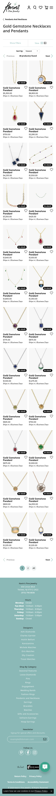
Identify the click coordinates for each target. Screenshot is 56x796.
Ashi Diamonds (28, 631)
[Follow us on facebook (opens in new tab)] (28, 752)
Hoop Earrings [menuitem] (28, 721)
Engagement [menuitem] (28, 686)
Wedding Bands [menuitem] (28, 690)
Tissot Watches (28, 659)
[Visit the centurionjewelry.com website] (33, 767)
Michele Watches (28, 647)
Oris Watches (28, 651)
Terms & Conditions (16, 782)
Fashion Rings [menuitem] (28, 694)
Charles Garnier (28, 635)
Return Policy (20, 776)
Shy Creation (28, 655)
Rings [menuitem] (28, 682)
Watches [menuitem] (28, 710)
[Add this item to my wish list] (25, 87)
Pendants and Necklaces (16, 19)
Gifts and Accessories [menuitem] (28, 714)
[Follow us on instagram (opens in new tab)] (34, 752)
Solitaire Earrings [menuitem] (28, 718)
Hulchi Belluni (28, 639)
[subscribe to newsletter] (45, 739)
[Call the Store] (28, 592)
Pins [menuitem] (28, 678)
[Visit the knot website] (20, 767)
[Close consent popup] (51, 791)
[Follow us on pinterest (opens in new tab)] (21, 752)
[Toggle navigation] (51, 7)
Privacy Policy (35, 776)
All (34, 568)
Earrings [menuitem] (28, 702)
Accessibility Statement (38, 782)
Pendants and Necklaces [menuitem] (28, 698)
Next (48, 56)
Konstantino (28, 643)
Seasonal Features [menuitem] (28, 670)
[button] (29, 7)
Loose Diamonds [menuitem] (28, 674)
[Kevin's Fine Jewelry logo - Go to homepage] (11, 7)
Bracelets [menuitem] (27, 706)
